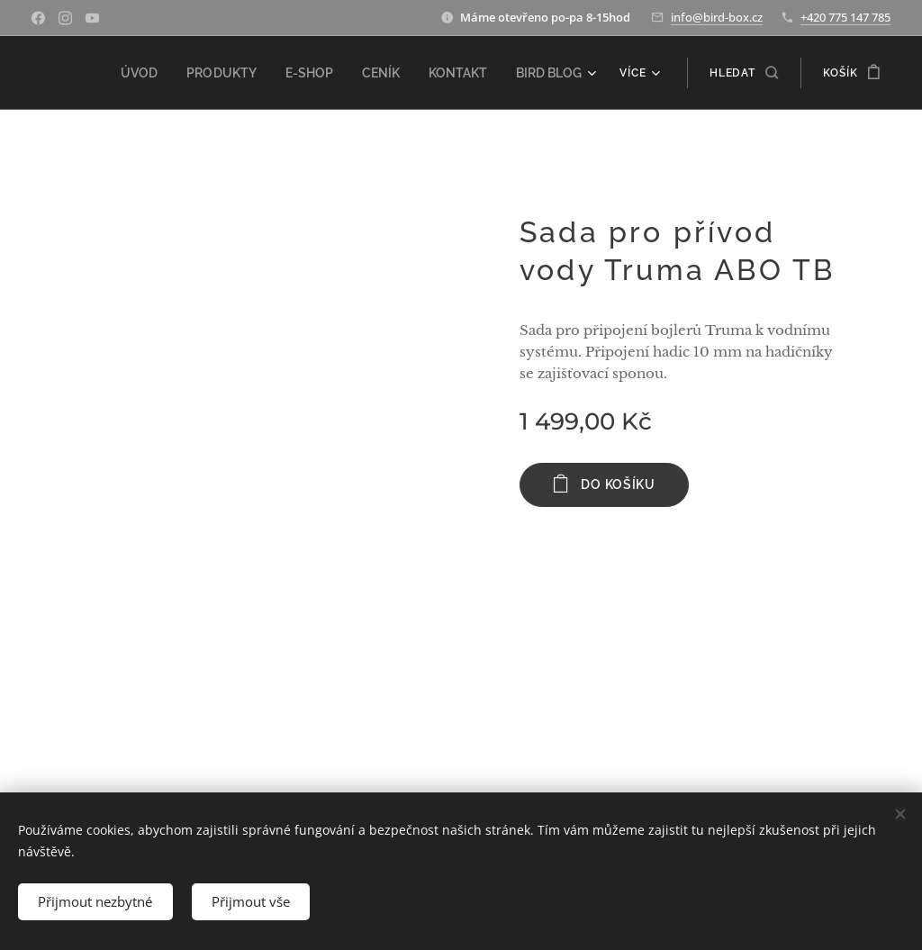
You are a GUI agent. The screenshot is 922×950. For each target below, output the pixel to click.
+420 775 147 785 (845, 17)
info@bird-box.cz (717, 17)
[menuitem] (166, 72)
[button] (743, 72)
